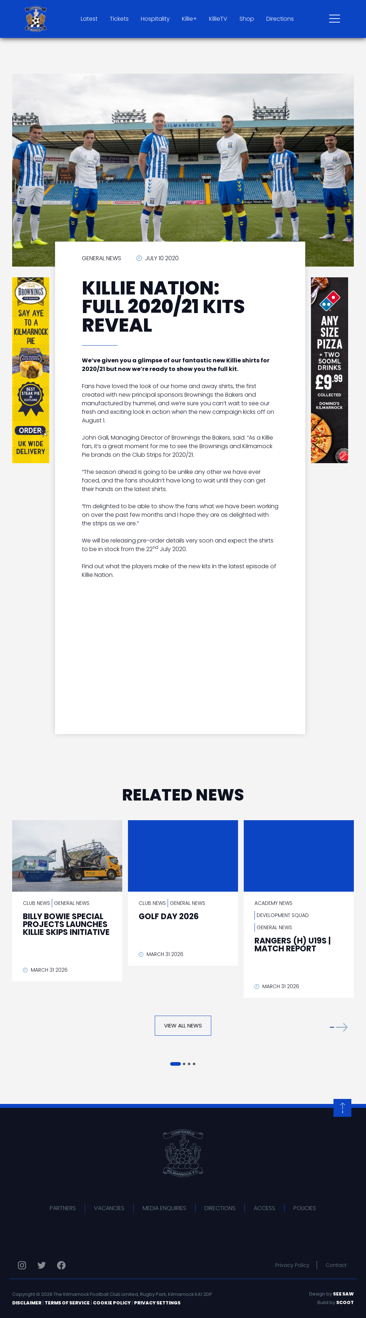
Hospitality (155, 19)
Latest (89, 19)
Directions (280, 19)
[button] (339, 1027)
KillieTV (218, 19)
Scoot (345, 1302)
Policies (304, 1208)
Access (264, 1208)
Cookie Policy (112, 1303)
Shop (246, 19)
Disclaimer (26, 1303)
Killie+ (189, 19)
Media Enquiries (164, 1208)
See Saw (343, 1294)
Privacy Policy (292, 1265)
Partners (63, 1208)
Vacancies (109, 1208)
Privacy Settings (157, 1303)
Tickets (119, 19)
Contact (336, 1265)
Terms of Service (67, 1303)
